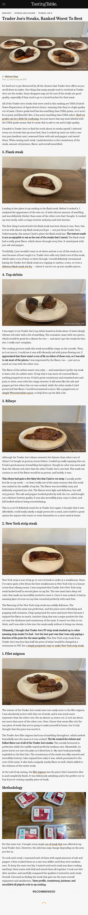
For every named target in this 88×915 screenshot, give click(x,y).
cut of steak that (53, 844)
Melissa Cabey (11, 76)
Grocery (6, 13)
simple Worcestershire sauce (17, 392)
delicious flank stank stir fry (17, 266)
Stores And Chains (24, 13)
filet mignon (39, 771)
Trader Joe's (45, 13)
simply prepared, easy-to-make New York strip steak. (56, 645)
